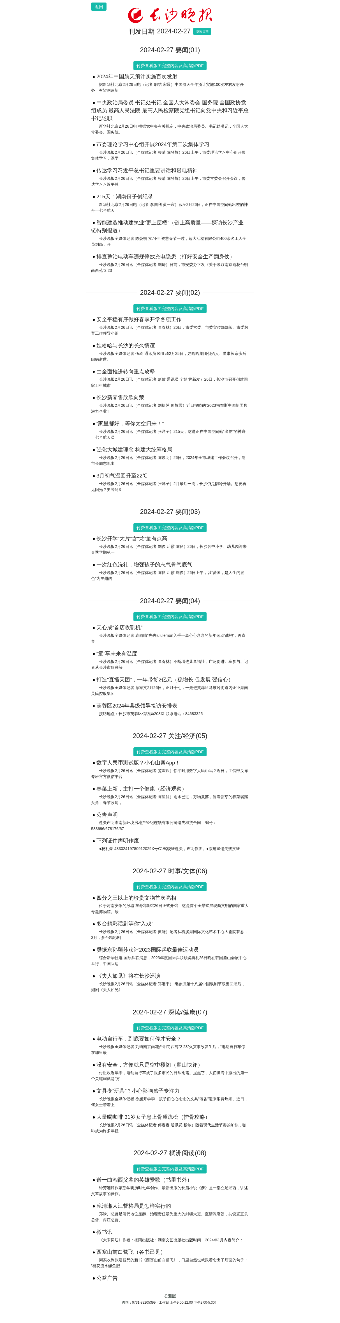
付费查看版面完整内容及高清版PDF (170, 65)
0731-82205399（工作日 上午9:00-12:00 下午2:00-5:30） (175, 1302)
